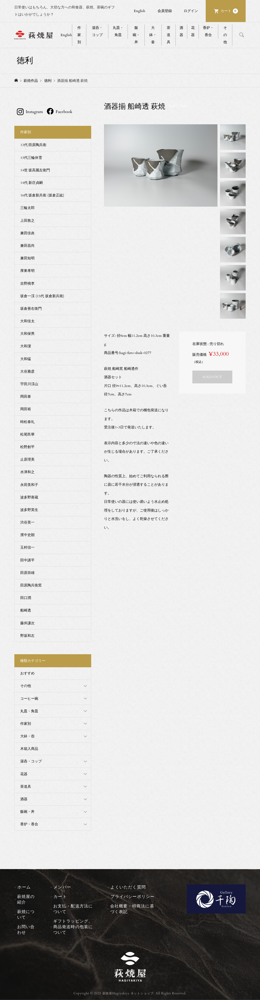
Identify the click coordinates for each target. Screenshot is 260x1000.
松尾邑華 (27, 434)
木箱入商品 (29, 748)
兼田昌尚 (27, 245)
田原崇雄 (27, 572)
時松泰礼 (27, 421)
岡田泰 (25, 396)
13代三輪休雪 (31, 157)
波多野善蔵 (29, 497)
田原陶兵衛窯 (31, 585)
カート (229, 11)
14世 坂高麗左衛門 (35, 170)
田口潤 (25, 597)
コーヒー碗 (29, 698)
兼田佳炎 (27, 233)
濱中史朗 (27, 534)
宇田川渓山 (29, 384)
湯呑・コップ (97, 31)
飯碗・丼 (136, 35)
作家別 (79, 35)
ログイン (191, 10)
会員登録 (165, 10)
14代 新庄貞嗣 (31, 182)
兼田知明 (27, 258)
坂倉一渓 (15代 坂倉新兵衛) (42, 296)
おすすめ (27, 673)
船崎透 (25, 610)
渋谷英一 (27, 522)
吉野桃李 (27, 283)
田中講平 (27, 560)
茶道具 (168, 35)
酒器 (181, 31)
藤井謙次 (27, 623)
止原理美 (27, 459)
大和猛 (25, 359)
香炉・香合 (208, 31)
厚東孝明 (27, 270)
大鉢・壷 (153, 35)
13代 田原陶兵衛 (33, 144)
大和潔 (25, 346)
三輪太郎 (27, 207)
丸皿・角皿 (118, 31)
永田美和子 (29, 484)
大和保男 (27, 333)
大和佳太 (27, 321)
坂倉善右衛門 (31, 308)
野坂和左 (27, 635)
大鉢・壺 (27, 736)
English (139, 10)
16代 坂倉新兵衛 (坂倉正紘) (42, 195)
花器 (193, 31)
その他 (225, 35)
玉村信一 (27, 547)
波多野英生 (29, 509)
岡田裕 (25, 409)
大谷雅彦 (27, 371)
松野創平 (27, 447)
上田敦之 (27, 220)
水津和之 (27, 472)
